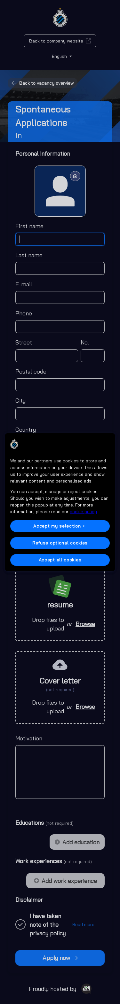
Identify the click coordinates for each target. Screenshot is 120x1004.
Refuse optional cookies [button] (60, 543)
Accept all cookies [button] (60, 560)
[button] (60, 526)
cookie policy (83, 511)
